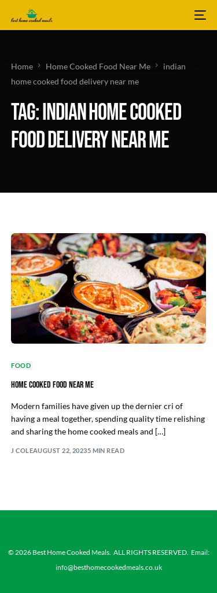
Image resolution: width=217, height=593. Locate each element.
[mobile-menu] (199, 15)
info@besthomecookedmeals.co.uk (109, 567)
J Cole (22, 450)
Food (21, 365)
